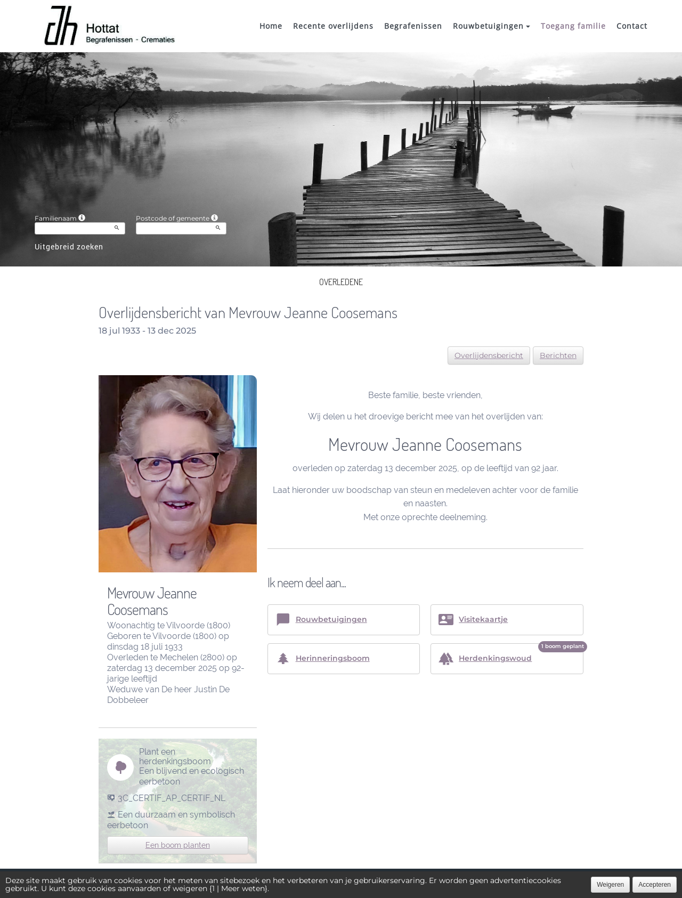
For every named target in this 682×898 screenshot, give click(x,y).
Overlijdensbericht (488, 355)
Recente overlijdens (333, 26)
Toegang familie (573, 26)
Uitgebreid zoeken (69, 246)
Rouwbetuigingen (491, 26)
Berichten (558, 355)
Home (270, 26)
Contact (631, 26)
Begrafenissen (413, 26)
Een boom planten (177, 845)
